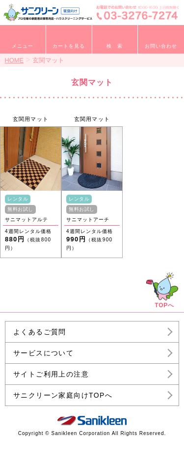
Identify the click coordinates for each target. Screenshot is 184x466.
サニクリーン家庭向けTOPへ (62, 395)
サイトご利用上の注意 (51, 374)
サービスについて (43, 353)
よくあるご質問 (39, 332)
